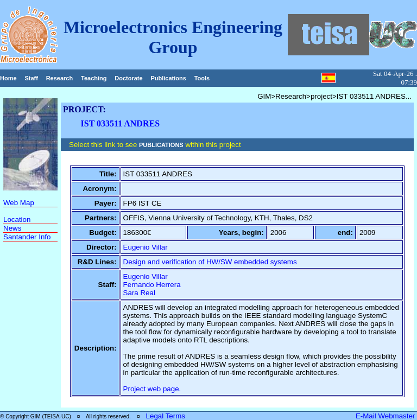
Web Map (18, 203)
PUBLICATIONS (161, 145)
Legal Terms (165, 416)
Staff (30, 78)
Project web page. (152, 389)
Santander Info (26, 237)
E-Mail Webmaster (386, 416)
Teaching (93, 78)
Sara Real (139, 293)
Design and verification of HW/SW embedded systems (210, 262)
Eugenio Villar (145, 247)
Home (8, 78)
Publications (168, 78)
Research (59, 78)
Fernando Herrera (152, 285)
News (12, 228)
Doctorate (128, 78)
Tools (202, 78)
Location (16, 219)
